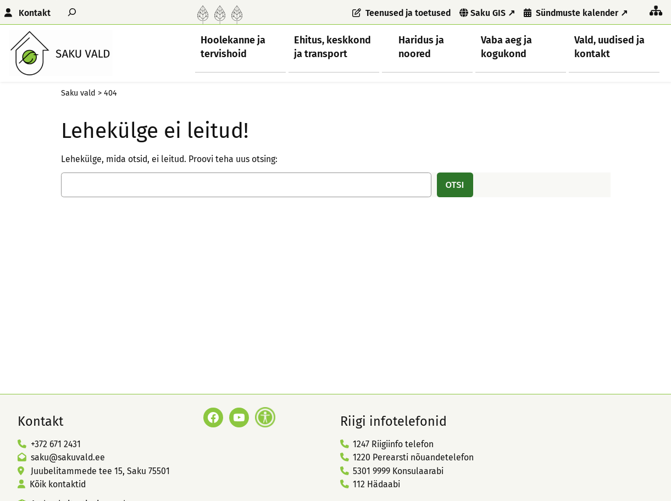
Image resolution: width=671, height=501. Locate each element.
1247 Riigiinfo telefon (393, 444)
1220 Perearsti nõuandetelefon (413, 457)
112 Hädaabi (376, 484)
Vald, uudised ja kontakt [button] (609, 46)
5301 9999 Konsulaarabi (398, 471)
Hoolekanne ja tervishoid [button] (233, 46)
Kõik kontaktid (58, 484)
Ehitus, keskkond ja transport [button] (332, 46)
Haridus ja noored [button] (421, 46)
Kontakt (35, 13)
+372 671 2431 (56, 444)
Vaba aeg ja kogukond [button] (506, 46)
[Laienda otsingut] (72, 12)
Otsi (455, 184)
